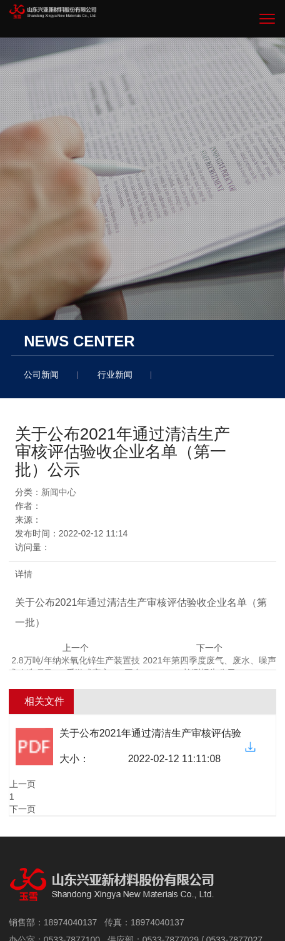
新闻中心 (58, 492)
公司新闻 (41, 375)
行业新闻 (115, 375)
